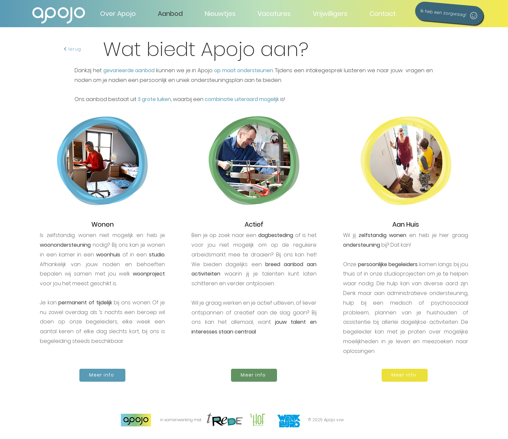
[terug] (72, 48)
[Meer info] (102, 375)
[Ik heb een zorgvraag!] (449, 13)
